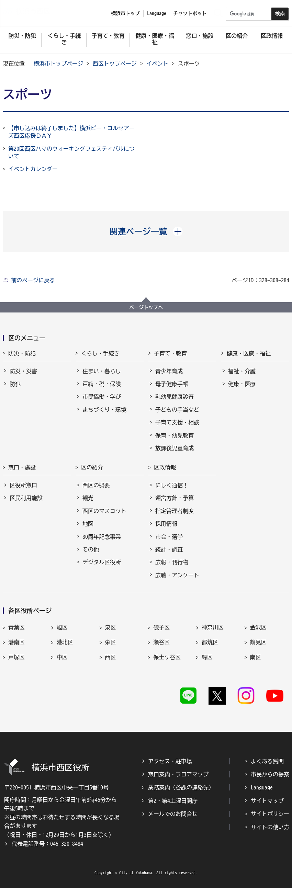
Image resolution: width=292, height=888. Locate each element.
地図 (87, 523)
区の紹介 (92, 467)
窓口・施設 (22, 467)
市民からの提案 (270, 774)
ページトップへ (146, 307)
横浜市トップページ (58, 63)
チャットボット (190, 13)
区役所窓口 (23, 485)
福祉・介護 (242, 371)
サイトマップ (267, 801)
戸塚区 (16, 657)
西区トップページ (115, 63)
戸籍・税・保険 (101, 384)
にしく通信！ (171, 485)
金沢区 (258, 627)
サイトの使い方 (270, 827)
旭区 (62, 627)
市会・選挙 (169, 536)
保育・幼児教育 (174, 435)
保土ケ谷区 (167, 657)
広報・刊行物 (171, 562)
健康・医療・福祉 (249, 353)
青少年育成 (169, 371)
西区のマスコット (104, 511)
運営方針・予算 (174, 498)
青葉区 (16, 627)
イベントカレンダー (33, 169)
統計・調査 (169, 549)
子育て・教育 (170, 353)
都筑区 (210, 642)
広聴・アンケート (177, 575)
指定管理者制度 (174, 511)
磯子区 (161, 627)
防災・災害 (23, 371)
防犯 (15, 384)
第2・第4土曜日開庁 (173, 801)
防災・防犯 (22, 353)
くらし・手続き (100, 353)
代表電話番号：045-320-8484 (47, 843)
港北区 (65, 642)
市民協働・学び (101, 396)
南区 (255, 657)
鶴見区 (258, 642)
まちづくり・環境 (104, 409)
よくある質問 (267, 761)
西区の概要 (96, 485)
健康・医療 (242, 384)
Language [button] (156, 13)
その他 (90, 549)
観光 (87, 498)
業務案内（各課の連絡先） (181, 787)
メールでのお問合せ (173, 814)
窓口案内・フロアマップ (178, 774)
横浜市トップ (125, 13)
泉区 (110, 627)
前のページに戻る (33, 280)
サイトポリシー (270, 814)
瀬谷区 (161, 642)
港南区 (16, 642)
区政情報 (165, 467)
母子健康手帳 (171, 384)
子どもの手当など (177, 409)
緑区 (207, 657)
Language (262, 787)
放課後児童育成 (174, 448)
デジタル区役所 (101, 562)
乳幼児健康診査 (174, 396)
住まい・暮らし (101, 371)
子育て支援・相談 (177, 422)
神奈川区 (213, 627)
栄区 (110, 642)
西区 (110, 657)
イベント (157, 63)
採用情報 (166, 523)
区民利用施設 (26, 498)
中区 (62, 657)
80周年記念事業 (101, 536)
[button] (146, 231)
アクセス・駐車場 (170, 761)
